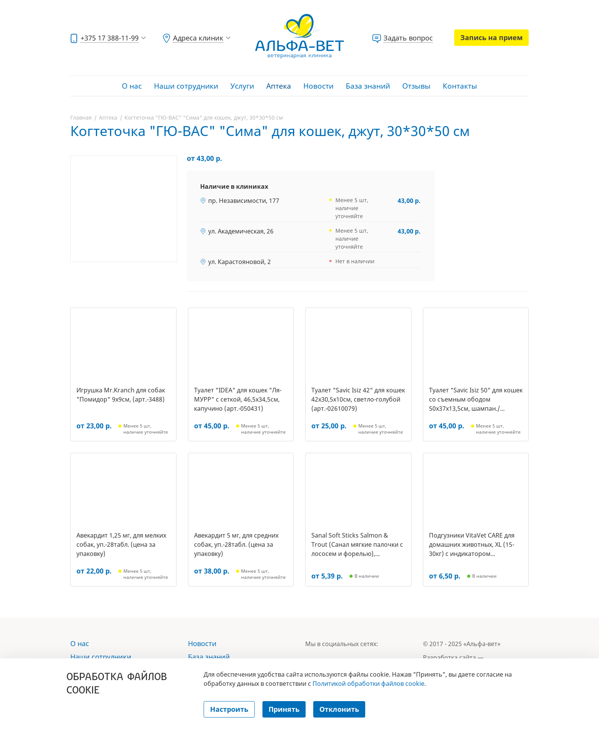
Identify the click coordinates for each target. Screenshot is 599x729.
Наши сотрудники (186, 86)
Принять (284, 709)
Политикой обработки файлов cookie (368, 683)
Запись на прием (491, 37)
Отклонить (339, 709)
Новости (318, 86)
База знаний (368, 86)
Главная (81, 117)
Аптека (278, 86)
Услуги (242, 86)
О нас (132, 86)
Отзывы (416, 86)
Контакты (460, 86)
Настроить (229, 709)
